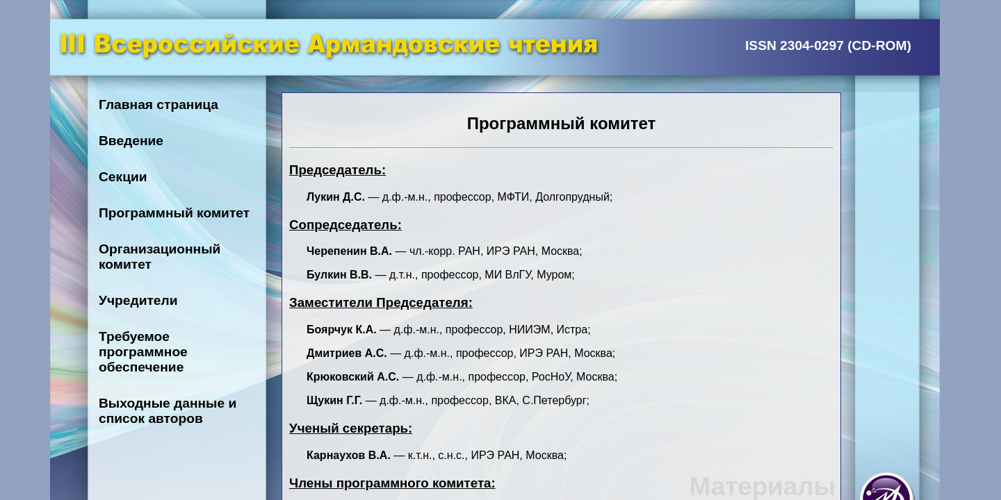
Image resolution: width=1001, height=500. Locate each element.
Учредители (138, 300)
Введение (131, 140)
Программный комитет (174, 213)
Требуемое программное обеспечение (143, 351)
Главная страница (158, 104)
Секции (123, 176)
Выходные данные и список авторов (167, 411)
